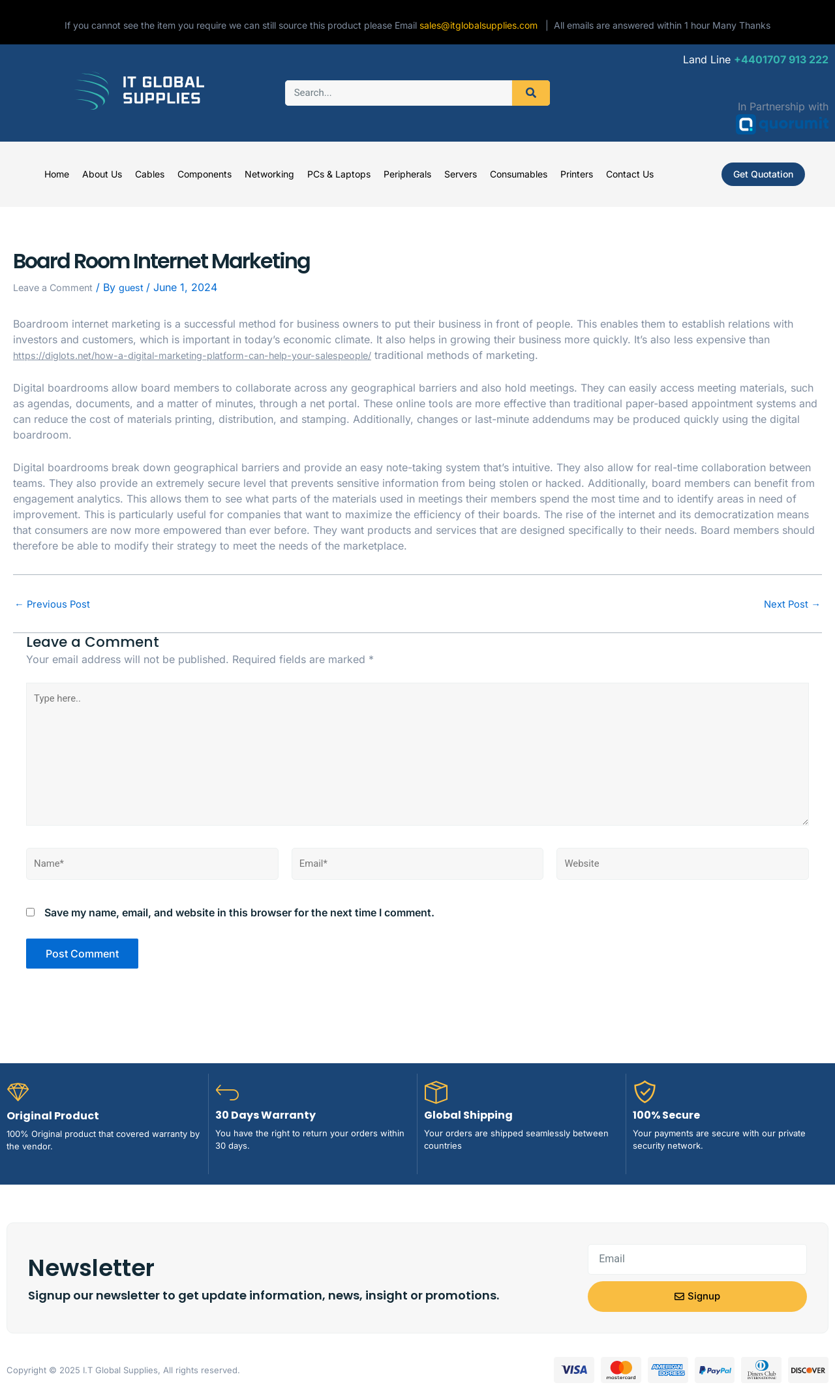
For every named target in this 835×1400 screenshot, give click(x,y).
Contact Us (630, 173)
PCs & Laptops (339, 173)
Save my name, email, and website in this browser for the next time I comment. (239, 926)
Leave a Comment (57, 287)
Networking (269, 173)
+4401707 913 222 (781, 59)
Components (204, 173)
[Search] (531, 93)
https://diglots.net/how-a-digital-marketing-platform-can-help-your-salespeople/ (211, 355)
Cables (149, 173)
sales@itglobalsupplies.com (482, 25)
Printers (576, 173)
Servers (460, 173)
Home (56, 173)
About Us (102, 173)
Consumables (518, 173)
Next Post (790, 604)
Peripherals (407, 173)
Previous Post (54, 604)
